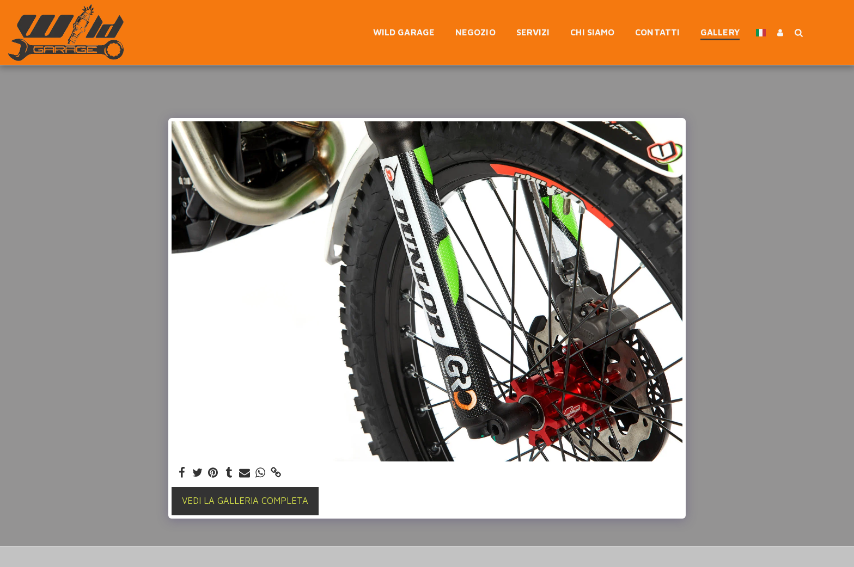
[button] (798, 32)
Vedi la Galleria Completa (245, 500)
